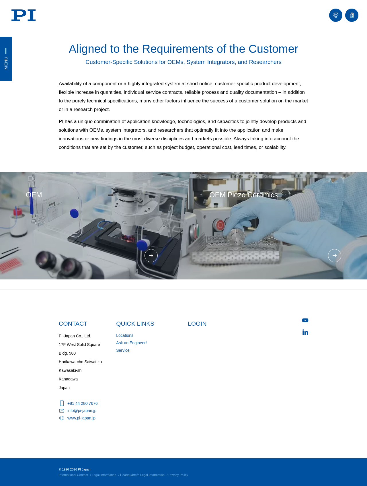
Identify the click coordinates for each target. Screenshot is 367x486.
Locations (124, 335)
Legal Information (104, 475)
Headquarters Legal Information (142, 475)
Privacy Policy (178, 475)
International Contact (73, 475)
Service (123, 350)
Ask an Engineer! (131, 343)
